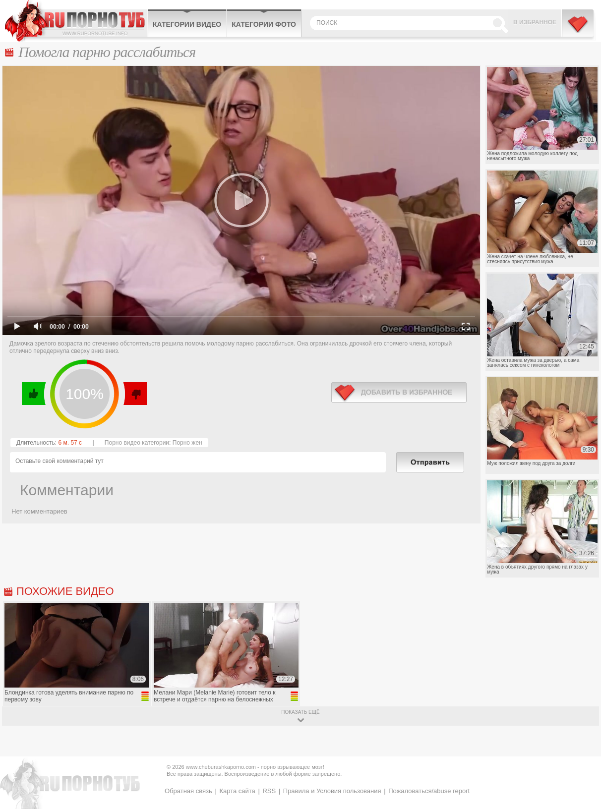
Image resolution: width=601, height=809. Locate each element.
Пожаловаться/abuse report (429, 791)
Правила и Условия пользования (332, 791)
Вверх (582, 761)
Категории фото (264, 24)
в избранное (399, 392)
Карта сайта (237, 791)
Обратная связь (188, 791)
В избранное (534, 22)
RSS (269, 791)
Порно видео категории (137, 442)
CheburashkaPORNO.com (76, 21)
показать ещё (300, 712)
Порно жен (187, 442)
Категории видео (187, 24)
